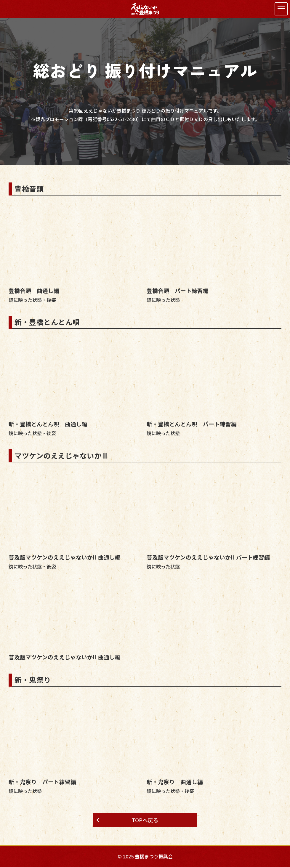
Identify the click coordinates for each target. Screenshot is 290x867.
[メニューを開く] (281, 8)
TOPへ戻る (145, 820)
